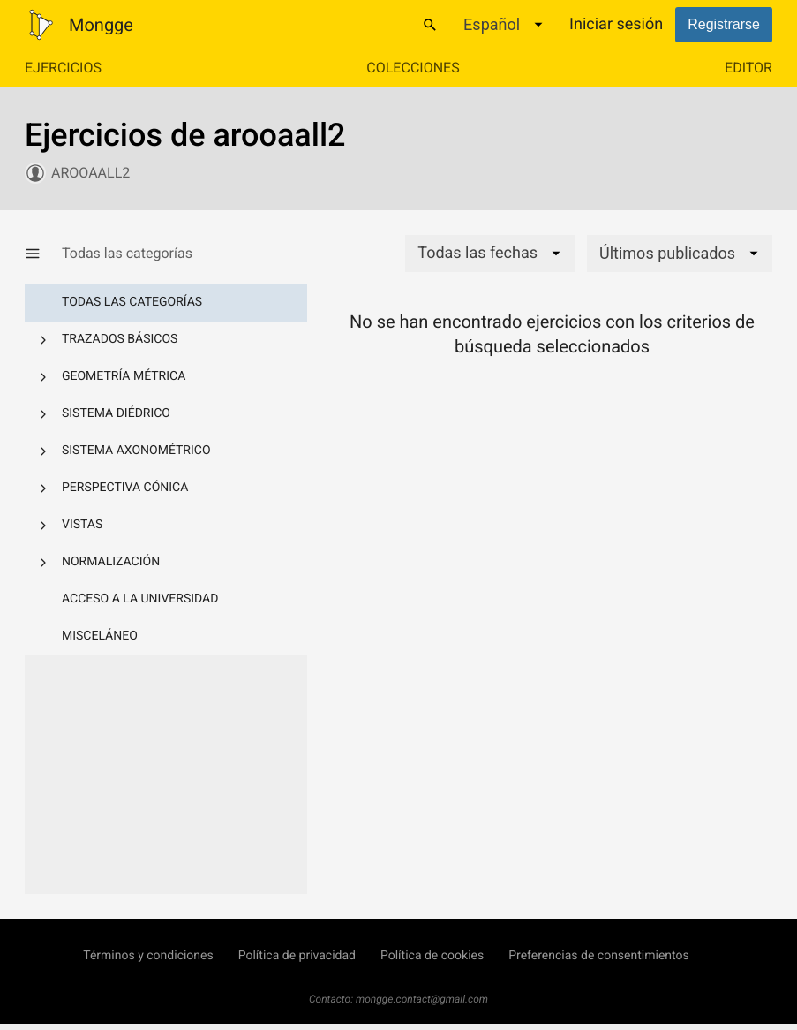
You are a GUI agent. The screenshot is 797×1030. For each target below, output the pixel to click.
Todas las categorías (132, 302)
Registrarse (724, 24)
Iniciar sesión (616, 24)
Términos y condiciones (148, 956)
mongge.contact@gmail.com (422, 999)
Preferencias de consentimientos (598, 956)
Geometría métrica (123, 376)
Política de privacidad (297, 956)
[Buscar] (430, 25)
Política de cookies (432, 956)
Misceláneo (100, 636)
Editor (748, 67)
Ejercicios (63, 67)
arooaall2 (90, 172)
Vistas (82, 525)
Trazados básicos (119, 339)
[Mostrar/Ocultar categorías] (43, 253)
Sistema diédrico (116, 413)
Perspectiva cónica (125, 488)
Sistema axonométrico (136, 450)
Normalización (111, 562)
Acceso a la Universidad (140, 599)
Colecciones (412, 67)
